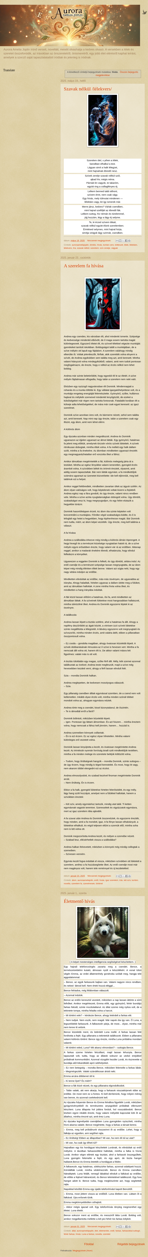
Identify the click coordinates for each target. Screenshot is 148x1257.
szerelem (94, 248)
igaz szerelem (112, 880)
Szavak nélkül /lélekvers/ (88, 88)
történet (99, 883)
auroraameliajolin (85, 880)
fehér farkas (69, 1234)
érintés (93, 245)
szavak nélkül (83, 248)
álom (74, 880)
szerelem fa (76, 883)
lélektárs (133, 245)
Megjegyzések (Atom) (83, 1250)
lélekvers (68, 248)
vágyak (114, 248)
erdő (96, 880)
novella (67, 883)
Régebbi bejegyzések (131, 1244)
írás (121, 880)
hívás (99, 245)
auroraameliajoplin (80, 245)
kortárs (135, 880)
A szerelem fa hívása (83, 265)
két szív (127, 880)
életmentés (104, 1231)
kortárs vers (108, 245)
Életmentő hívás (79, 901)
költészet (119, 245)
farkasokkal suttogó (131, 1231)
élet (96, 1231)
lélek (126, 245)
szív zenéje (105, 248)
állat (74, 1231)
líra (74, 248)
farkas (118, 1231)
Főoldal (89, 1244)
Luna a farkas (88, 1234)
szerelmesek (89, 883)
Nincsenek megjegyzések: (99, 240)
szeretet (106, 1234)
